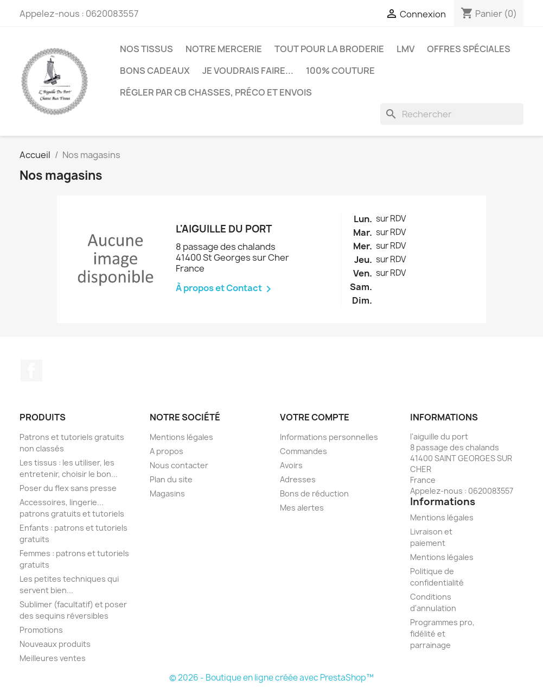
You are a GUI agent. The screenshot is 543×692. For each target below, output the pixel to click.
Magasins (167, 493)
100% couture (340, 71)
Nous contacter (179, 465)
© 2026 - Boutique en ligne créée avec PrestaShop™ (271, 677)
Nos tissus (146, 49)
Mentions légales (181, 437)
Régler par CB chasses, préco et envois (216, 92)
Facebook (31, 370)
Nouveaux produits (55, 644)
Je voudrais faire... (247, 71)
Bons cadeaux (155, 71)
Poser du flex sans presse (68, 488)
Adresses (298, 479)
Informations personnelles (329, 437)
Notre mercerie (224, 49)
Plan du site (171, 479)
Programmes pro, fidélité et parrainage (442, 633)
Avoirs (291, 465)
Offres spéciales (468, 49)
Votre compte (314, 417)
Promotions (41, 630)
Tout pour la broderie (329, 49)
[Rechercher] (451, 114)
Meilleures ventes (53, 658)
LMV (405, 49)
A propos (166, 451)
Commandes (303, 451)
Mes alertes (302, 507)
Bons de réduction (314, 493)
